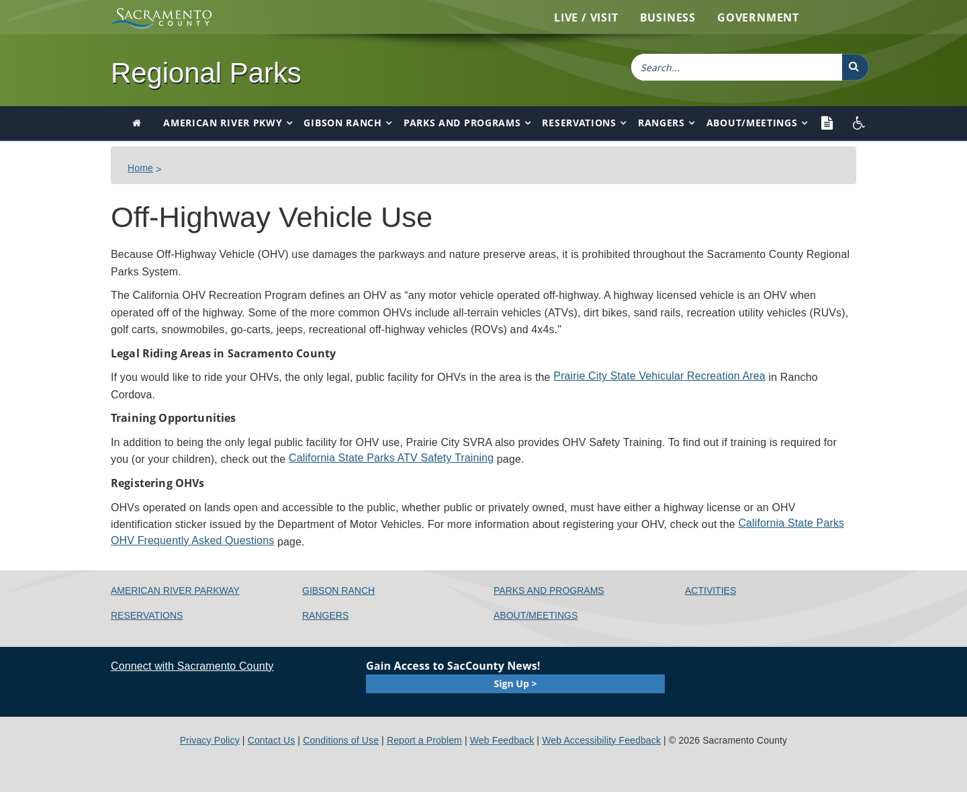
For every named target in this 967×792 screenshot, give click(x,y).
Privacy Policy (210, 740)
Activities (710, 590)
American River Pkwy (222, 122)
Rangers (661, 122)
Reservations (579, 122)
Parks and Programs (462, 122)
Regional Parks (206, 73)
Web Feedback (502, 740)
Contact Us (271, 740)
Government (758, 17)
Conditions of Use (341, 740)
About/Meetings (752, 122)
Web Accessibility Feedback (601, 740)
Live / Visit (586, 17)
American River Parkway (175, 590)
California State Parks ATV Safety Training (391, 458)
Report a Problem (424, 740)
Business (668, 17)
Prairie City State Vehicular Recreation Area (659, 376)
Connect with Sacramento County (192, 666)
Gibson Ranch (342, 122)
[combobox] (736, 67)
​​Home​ (140, 168)
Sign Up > (515, 683)
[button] (855, 67)
